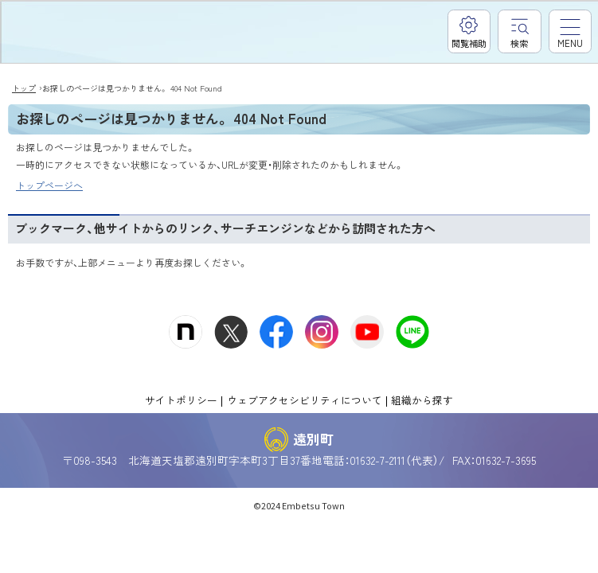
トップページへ (49, 185)
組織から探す (422, 399)
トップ (24, 88)
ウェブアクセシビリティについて (304, 399)
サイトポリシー (181, 399)
